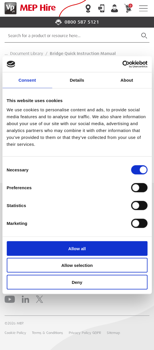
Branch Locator (88, 8)
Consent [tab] (27, 80)
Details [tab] (77, 80)
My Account (114, 8)
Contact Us (101, 8)
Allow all (77, 248)
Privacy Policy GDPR (85, 333)
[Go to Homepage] (29, 8)
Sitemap (113, 333)
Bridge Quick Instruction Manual (83, 53)
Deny (77, 282)
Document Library (26, 53)
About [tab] (127, 80)
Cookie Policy (15, 333)
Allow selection (77, 265)
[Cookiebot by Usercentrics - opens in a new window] (122, 64)
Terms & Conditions (47, 333)
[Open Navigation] (143, 8)
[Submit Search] (144, 36)
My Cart (127, 8)
